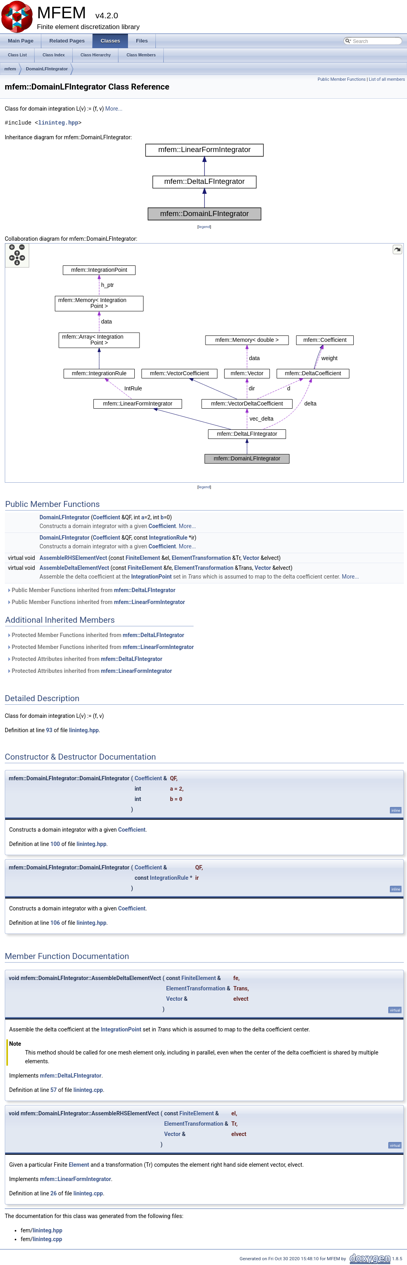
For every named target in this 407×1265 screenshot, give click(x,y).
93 (49, 730)
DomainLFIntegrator (47, 68)
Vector (251, 558)
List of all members (387, 79)
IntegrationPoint (151, 576)
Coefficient (106, 517)
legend (204, 226)
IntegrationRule (168, 537)
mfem (10, 68)
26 (53, 1193)
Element (79, 1165)
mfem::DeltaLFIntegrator (145, 590)
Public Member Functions (342, 79)
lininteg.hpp (58, 123)
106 (55, 923)
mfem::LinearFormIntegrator (149, 602)
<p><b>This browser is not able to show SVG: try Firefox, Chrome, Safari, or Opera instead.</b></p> (204, 182)
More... (113, 108)
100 (55, 844)
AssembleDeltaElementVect (74, 568)
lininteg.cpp (88, 1090)
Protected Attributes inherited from (84, 659)
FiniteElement (143, 558)
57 (53, 1090)
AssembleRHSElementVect (73, 558)
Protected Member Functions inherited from (95, 635)
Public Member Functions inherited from (91, 590)
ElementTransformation (201, 558)
